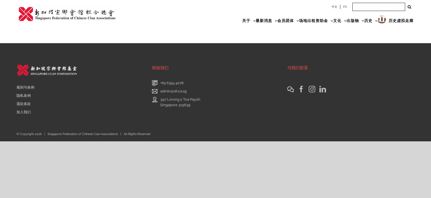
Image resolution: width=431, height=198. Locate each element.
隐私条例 (23, 96)
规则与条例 (25, 87)
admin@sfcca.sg (173, 91)
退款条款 (23, 104)
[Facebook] (301, 89)
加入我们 (23, 112)
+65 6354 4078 (172, 83)
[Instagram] (312, 89)
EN (345, 6)
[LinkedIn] (322, 89)
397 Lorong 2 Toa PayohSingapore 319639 (180, 102)
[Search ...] (378, 7)
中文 (334, 6)
